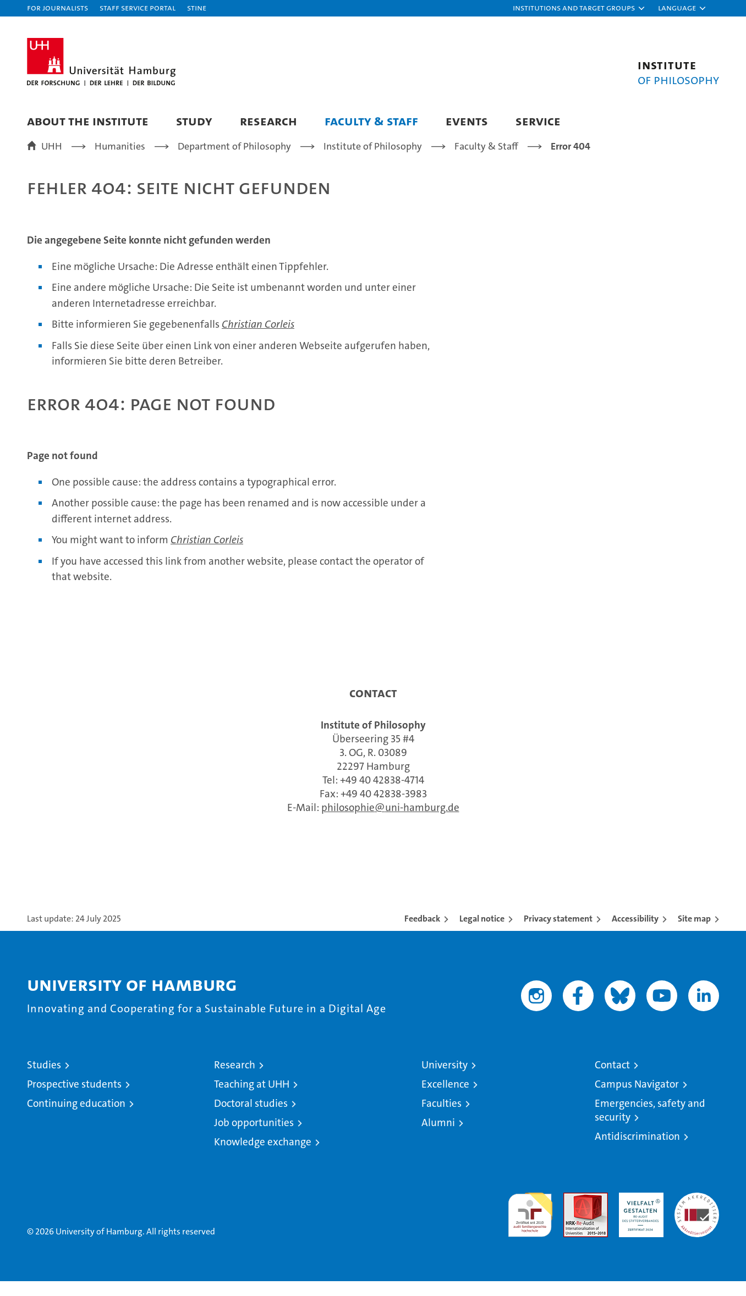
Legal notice (481, 933)
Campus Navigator (637, 1099)
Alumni (438, 1137)
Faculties (441, 1118)
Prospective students (74, 1099)
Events (467, 121)
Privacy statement (558, 933)
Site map (694, 933)
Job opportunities (254, 1137)
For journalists (57, 7)
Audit (573, 1213)
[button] (579, 8)
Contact (612, 1080)
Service (538, 121)
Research (268, 121)
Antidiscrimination (637, 1151)
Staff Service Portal (137, 7)
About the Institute (88, 121)
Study (194, 121)
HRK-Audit (638, 1213)
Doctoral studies (251, 1118)
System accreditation (696, 1219)
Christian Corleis (258, 339)
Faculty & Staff (371, 121)
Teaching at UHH (251, 1099)
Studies (44, 1080)
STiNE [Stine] (196, 7)
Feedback (422, 933)
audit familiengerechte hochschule (530, 1224)
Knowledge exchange (262, 1156)
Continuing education (76, 1118)
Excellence (445, 1099)
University (444, 1080)
